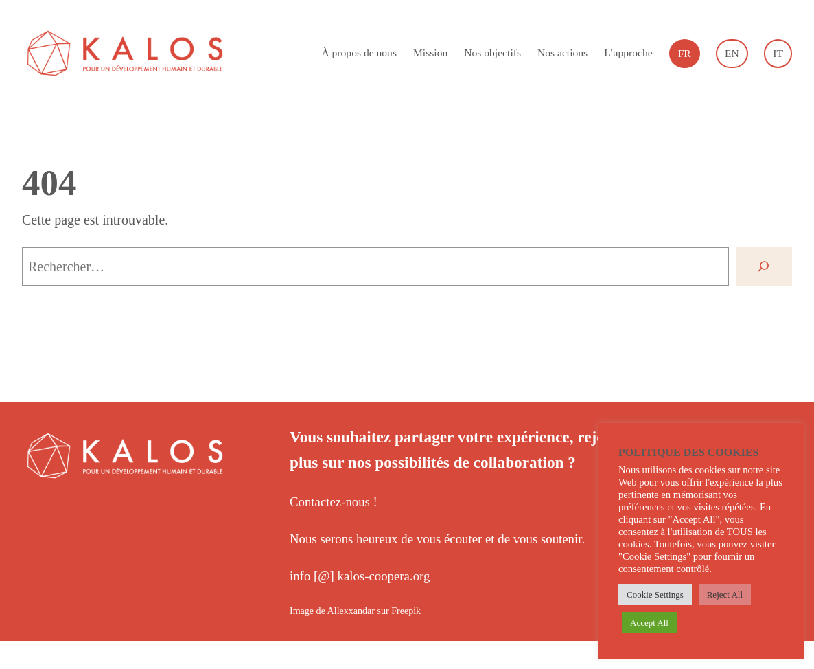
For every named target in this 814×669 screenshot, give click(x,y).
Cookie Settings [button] (655, 594)
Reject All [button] (725, 594)
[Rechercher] (764, 266)
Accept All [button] (649, 622)
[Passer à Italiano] (778, 53)
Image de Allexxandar (332, 610)
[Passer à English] (732, 53)
